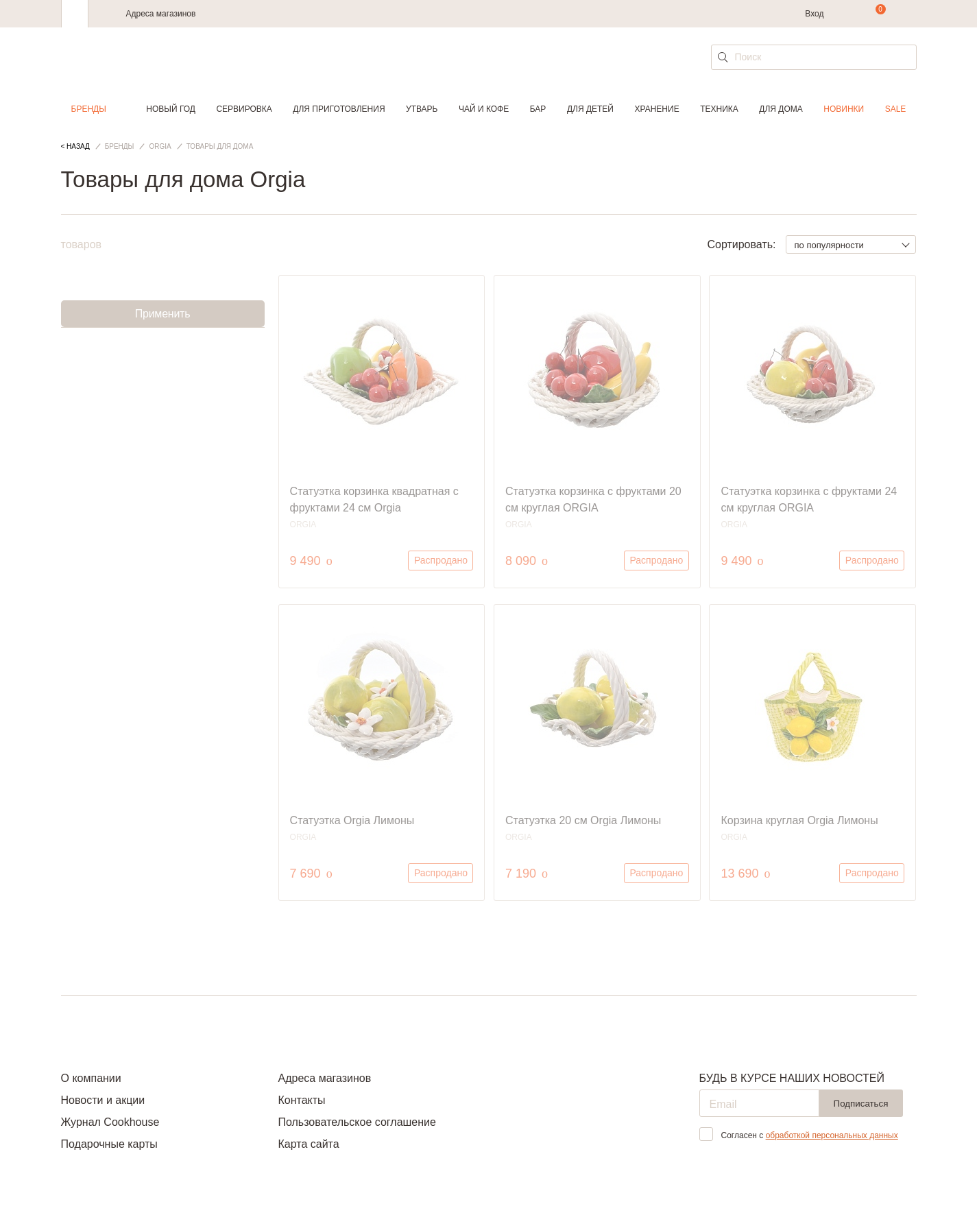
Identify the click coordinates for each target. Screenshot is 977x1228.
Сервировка (244, 109)
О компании (91, 1078)
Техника (719, 109)
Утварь (421, 109)
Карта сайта (308, 1144)
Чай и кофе (484, 109)
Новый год (170, 109)
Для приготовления (339, 109)
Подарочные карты (109, 1144)
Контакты (301, 1100)
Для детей (590, 109)
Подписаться (861, 1103)
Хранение (656, 109)
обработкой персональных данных (832, 1135)
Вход (814, 14)
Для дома (780, 109)
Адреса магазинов (161, 14)
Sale (895, 109)
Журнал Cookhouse (110, 1122)
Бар (538, 109)
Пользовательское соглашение (356, 1122)
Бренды (88, 109)
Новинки (843, 109)
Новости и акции (103, 1100)
